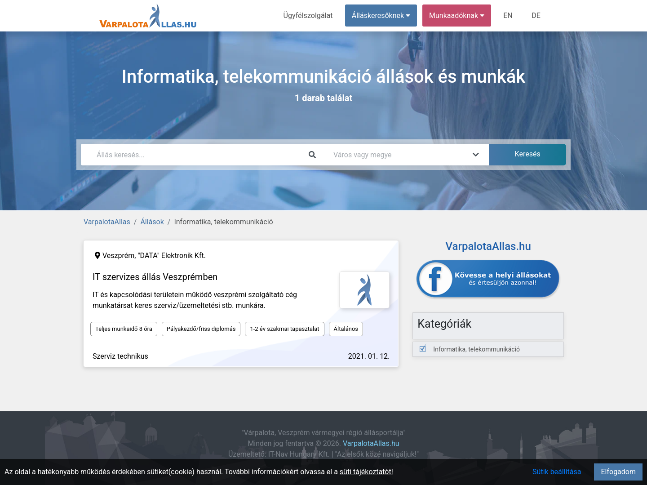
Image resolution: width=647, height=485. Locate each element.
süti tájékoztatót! (366, 471)
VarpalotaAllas (107, 222)
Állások (152, 222)
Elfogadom (618, 471)
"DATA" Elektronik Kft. (171, 255)
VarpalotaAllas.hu (371, 443)
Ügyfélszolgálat (308, 15)
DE (536, 15)
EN (508, 15)
